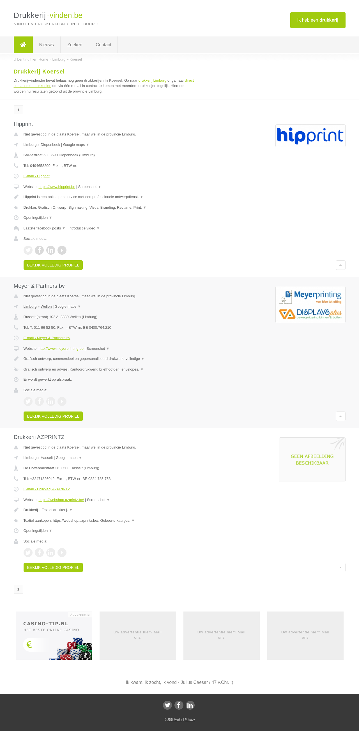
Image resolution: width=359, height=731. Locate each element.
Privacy (190, 719)
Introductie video (84, 228)
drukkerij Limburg (153, 80)
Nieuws (46, 44)
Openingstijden (38, 217)
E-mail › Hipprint (37, 176)
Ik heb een (318, 20)
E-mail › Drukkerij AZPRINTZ (47, 489)
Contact (103, 44)
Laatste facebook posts (45, 228)
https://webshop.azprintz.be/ (61, 500)
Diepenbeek (50, 144)
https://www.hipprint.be (56, 187)
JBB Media (174, 719)
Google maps (76, 144)
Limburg (30, 144)
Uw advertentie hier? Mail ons (138, 634)
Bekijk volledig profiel (53, 265)
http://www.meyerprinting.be (60, 348)
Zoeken (74, 44)
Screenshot (89, 187)
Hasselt (47, 458)
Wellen (46, 306)
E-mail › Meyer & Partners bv (47, 338)
